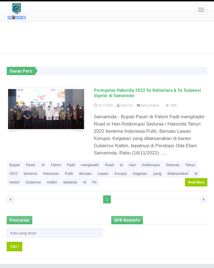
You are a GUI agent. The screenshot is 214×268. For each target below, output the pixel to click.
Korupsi (121, 173)
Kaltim (52, 182)
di (196, 173)
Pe (94, 182)
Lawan (103, 173)
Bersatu (85, 173)
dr (43, 165)
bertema (30, 173)
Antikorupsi (151, 165)
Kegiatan (140, 173)
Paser (30, 165)
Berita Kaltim (148, 105)
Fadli (71, 165)
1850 (171, 105)
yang (157, 173)
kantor (14, 182)
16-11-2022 (103, 105)
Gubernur (33, 182)
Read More (196, 182)
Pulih (69, 173)
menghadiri (90, 165)
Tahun (190, 165)
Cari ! (14, 246)
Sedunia (172, 165)
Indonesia (51, 173)
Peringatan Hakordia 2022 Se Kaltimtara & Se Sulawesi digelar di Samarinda (147, 92)
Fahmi (56, 165)
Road (109, 165)
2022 (13, 173)
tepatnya (70, 182)
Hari (132, 165)
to (121, 165)
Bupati (14, 165)
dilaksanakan (178, 173)
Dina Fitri (125, 105)
